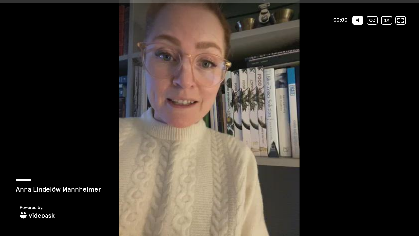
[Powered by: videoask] (37, 212)
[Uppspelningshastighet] (386, 20)
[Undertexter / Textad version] (372, 20)
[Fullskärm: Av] (400, 20)
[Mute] (357, 20)
